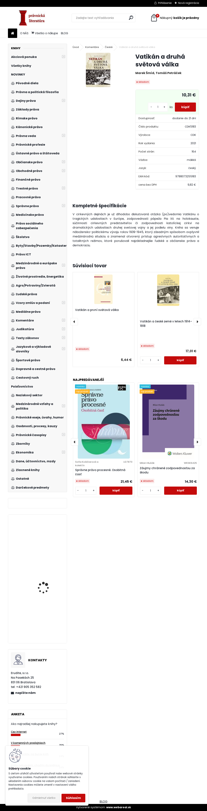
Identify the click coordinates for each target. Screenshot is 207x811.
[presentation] (74, 321)
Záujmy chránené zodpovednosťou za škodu (167, 470)
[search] (131, 18)
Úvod (76, 47)
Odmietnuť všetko (43, 798)
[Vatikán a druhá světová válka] (98, 70)
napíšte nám (25, 693)
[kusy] (156, 107)
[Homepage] (12, 33)
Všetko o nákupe (44, 33)
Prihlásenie (165, 3)
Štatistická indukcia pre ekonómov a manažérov (48, 580)
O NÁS (24, 33)
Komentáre (92, 47)
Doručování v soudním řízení (47, 548)
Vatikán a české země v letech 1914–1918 (166, 323)
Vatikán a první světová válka (97, 310)
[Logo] (33, 18)
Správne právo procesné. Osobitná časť (100, 472)
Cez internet (19, 732)
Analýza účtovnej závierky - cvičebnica (46, 620)
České (109, 47)
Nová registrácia (188, 3)
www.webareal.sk (118, 807)
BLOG (64, 33)
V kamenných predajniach (28, 743)
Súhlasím (73, 798)
